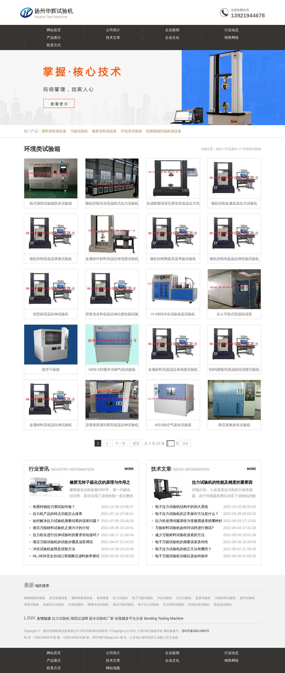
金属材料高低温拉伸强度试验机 (173, 369)
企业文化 (172, 37)
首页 (219, 149)
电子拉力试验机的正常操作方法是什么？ (187, 514)
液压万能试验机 (123, 604)
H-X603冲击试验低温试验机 (173, 314)
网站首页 (54, 30)
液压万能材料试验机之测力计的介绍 (61, 528)
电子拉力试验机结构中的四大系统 (181, 507)
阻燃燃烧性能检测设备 (163, 131)
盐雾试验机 (203, 598)
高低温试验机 (223, 604)
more (129, 469)
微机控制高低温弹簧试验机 (51, 259)
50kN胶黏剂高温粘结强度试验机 (234, 369)
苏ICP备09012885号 (195, 631)
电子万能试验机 (142, 598)
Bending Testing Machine (163, 618)
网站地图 (113, 668)
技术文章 (113, 37)
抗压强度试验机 (173, 604)
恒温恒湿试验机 (199, 604)
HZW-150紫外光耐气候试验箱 (112, 369)
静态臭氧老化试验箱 (234, 425)
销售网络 (231, 37)
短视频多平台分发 (129, 618)
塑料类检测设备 (54, 131)
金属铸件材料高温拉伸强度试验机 (112, 259)
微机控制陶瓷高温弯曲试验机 (173, 259)
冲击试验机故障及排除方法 (54, 549)
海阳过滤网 (79, 618)
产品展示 (54, 37)
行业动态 (231, 30)
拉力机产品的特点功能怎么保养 (57, 514)
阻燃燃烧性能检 (34, 598)
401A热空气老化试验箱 (173, 425)
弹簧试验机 (31, 604)
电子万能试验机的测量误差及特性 (181, 542)
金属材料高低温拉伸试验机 (51, 425)
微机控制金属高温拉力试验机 (234, 203)
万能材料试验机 (225, 598)
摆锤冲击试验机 (98, 604)
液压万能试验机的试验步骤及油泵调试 (63, 542)
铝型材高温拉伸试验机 (50, 314)
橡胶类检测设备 (104, 131)
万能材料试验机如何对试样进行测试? (184, 528)
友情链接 (103, 598)
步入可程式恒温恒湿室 (234, 314)
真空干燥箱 (51, 369)
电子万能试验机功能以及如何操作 (181, 556)
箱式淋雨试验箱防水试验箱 (51, 203)
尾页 (136, 443)
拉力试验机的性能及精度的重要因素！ (222, 483)
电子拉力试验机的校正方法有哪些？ (183, 549)
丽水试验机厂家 (101, 618)
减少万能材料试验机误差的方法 (180, 535)
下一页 (120, 443)
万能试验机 (79, 131)
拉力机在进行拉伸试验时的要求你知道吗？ (66, 535)
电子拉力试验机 (148, 604)
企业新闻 (172, 30)
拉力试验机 (120, 598)
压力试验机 (183, 598)
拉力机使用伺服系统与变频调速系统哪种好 (188, 521)
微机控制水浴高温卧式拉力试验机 (112, 203)
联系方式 (54, 45)
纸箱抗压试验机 (53, 604)
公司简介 (113, 30)
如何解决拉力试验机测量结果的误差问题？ (66, 521)
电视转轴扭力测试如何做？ (54, 507)
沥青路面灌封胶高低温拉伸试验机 (112, 425)
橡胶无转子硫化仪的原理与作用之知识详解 (100, 483)
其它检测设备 (58, 598)
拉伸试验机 (75, 604)
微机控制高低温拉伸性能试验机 (234, 259)
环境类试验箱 (131, 131)
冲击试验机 (164, 598)
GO (185, 443)
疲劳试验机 (247, 598)
